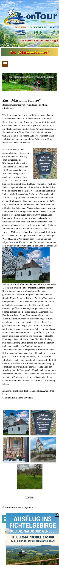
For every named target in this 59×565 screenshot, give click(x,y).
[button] (16, 422)
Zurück (29, 498)
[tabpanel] (29, 250)
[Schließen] (57, 514)
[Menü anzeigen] (6, 36)
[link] (32, 539)
